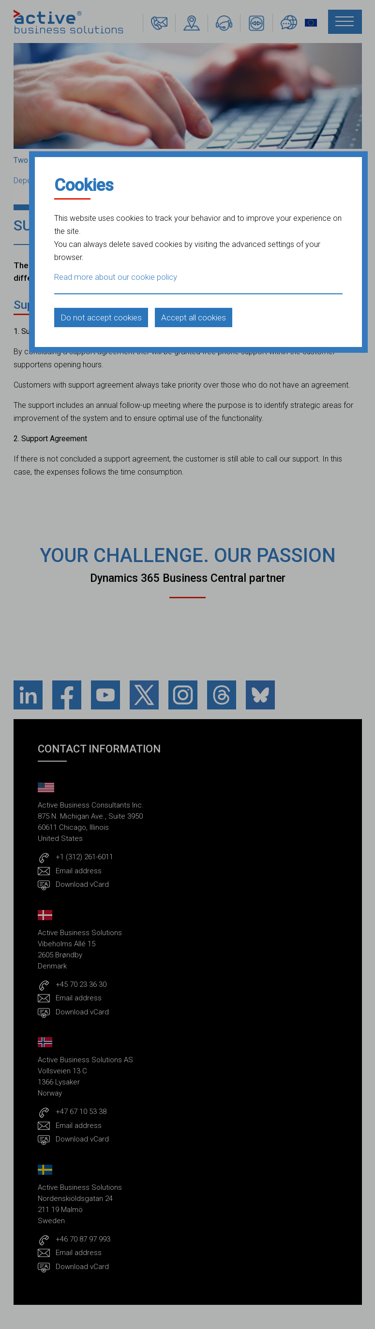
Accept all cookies (193, 317)
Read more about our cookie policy (115, 277)
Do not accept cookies (101, 317)
